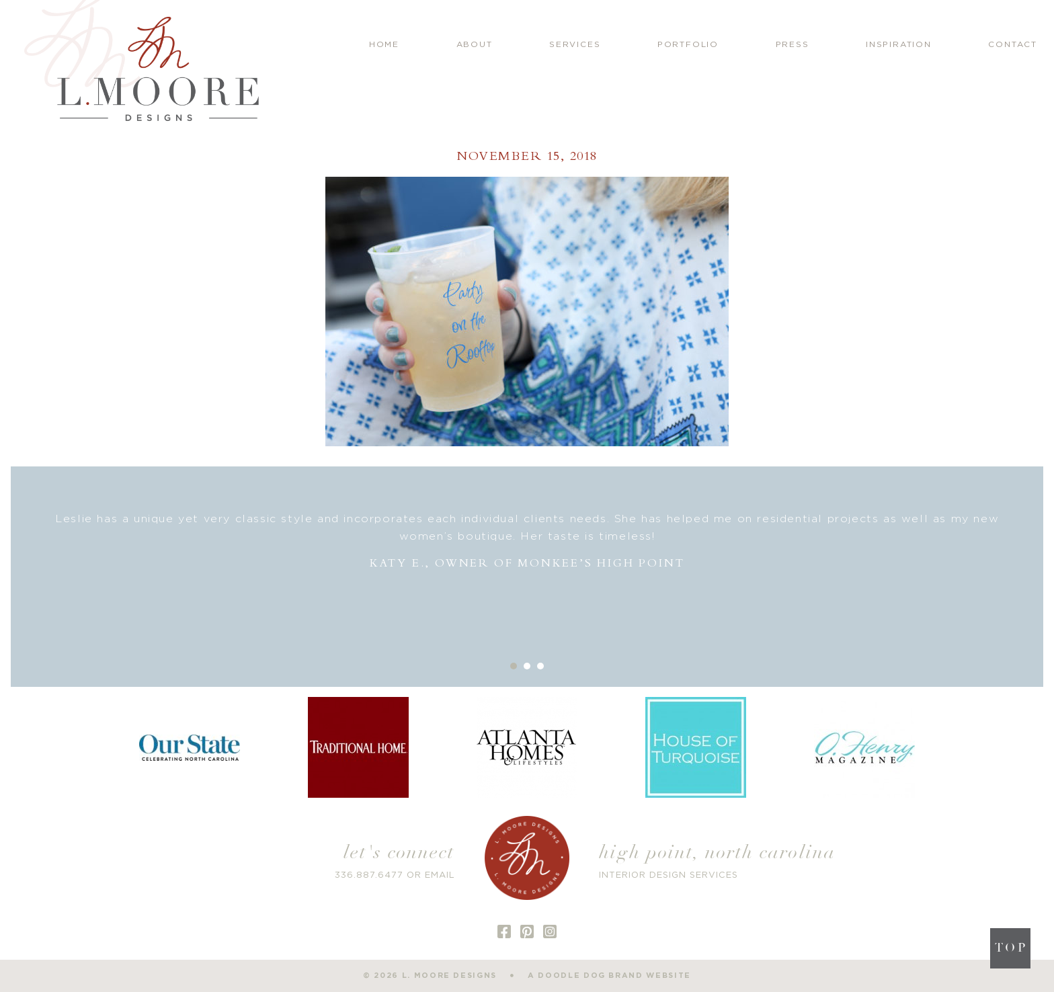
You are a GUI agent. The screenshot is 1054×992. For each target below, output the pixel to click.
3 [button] (540, 666)
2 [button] (527, 666)
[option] (527, 541)
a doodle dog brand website (609, 975)
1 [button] (513, 666)
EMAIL (440, 875)
